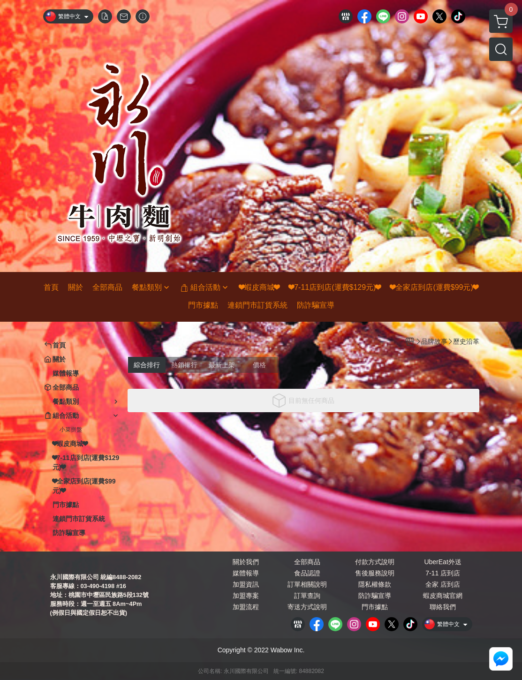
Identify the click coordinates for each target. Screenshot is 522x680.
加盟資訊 (246, 584)
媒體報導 (246, 573)
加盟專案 (246, 595)
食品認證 (307, 573)
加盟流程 (246, 607)
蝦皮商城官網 (442, 595)
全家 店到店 (442, 584)
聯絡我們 (443, 607)
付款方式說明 (374, 562)
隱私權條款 (374, 584)
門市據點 (375, 607)
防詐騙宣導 (374, 595)
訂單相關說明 (307, 584)
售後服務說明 (374, 573)
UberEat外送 (442, 562)
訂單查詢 (307, 595)
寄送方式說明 (307, 607)
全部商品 (307, 562)
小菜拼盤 (71, 429)
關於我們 (246, 562)
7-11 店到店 (442, 573)
